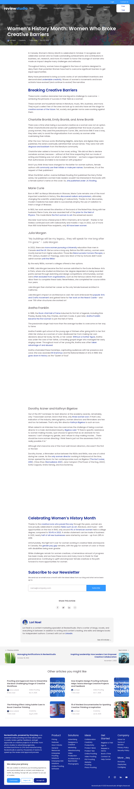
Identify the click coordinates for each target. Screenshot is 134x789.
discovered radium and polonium (75, 196)
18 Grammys (57, 353)
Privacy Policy (123, 747)
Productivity (58, 8)
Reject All (26, 780)
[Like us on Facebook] (109, 777)
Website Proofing (88, 763)
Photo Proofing (91, 767)
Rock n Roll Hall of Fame (49, 313)
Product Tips (106, 8)
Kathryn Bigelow (77, 422)
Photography (73, 764)
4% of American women (81, 529)
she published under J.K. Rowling (81, 180)
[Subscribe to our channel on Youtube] (126, 777)
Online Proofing (34, 690)
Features (55, 742)
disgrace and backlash (38, 146)
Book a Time (106, 753)
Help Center (106, 759)
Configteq (122, 767)
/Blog (31, 8)
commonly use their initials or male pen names (61, 167)
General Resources (56, 749)
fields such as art (69, 527)
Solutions (73, 735)
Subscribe (96, 588)
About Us (121, 739)
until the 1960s (48, 258)
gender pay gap (49, 545)
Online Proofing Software (58, 767)
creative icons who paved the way (57, 524)
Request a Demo (105, 749)
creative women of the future (41, 109)
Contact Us (124, 2)
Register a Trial (107, 742)
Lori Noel (13, 40)
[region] (27, 773)
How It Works (57, 745)
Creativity (43, 8)
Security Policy (123, 750)
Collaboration (75, 8)
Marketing (72, 747)
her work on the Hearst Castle (83, 297)
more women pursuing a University (61, 247)
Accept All (40, 780)
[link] (57, 607)
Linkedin (68, 633)
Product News (90, 8)
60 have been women (77, 225)
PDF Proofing (90, 759)
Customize (13, 780)
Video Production (72, 754)
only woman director (61, 456)
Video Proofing (90, 756)
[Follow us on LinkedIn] (121, 777)
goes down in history (37, 355)
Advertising (72, 739)
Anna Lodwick (14, 690)
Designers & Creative (73, 743)
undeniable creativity (52, 79)
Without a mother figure (84, 337)
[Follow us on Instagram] (115, 777)
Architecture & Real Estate (74, 759)
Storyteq (121, 761)
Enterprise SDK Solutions (57, 762)
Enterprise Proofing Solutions (56, 755)
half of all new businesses (53, 535)
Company (123, 735)
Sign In (103, 745)
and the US (41, 250)
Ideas (88, 735)
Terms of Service (121, 743)
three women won (80, 416)
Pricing (54, 739)
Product (56, 735)
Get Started (105, 737)
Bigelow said (70, 430)
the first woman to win (62, 215)
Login (112, 2)
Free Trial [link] (123, 8)
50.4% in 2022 (55, 532)
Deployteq (122, 764)
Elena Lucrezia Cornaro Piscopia (87, 253)
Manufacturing (74, 750)
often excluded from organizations (49, 276)
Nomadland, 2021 (54, 462)
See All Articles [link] (104, 640)
